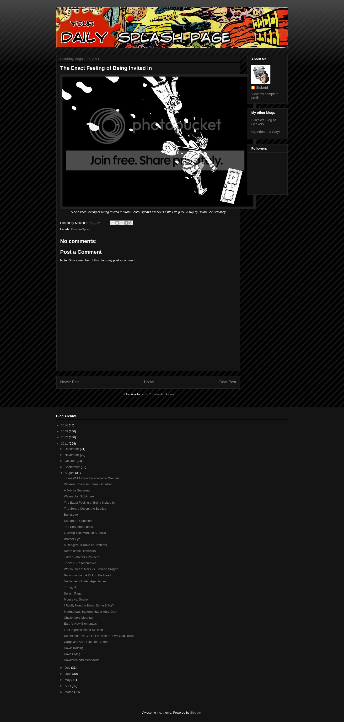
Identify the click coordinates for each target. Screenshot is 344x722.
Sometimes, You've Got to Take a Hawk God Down (99, 636)
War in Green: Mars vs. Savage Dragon (91, 569)
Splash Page (72, 593)
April (68, 686)
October (71, 461)
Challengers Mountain (79, 617)
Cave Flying (72, 654)
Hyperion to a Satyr (265, 132)
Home (149, 382)
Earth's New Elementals (80, 623)
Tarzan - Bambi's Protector (82, 557)
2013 (65, 431)
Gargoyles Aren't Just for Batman (86, 642)
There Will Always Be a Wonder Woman (91, 478)
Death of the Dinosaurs (80, 551)
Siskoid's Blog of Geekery (263, 122)
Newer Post (70, 382)
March (69, 692)
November (72, 455)
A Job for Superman (77, 490)
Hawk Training (73, 648)
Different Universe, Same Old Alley (88, 484)
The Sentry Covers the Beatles (85, 508)
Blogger (195, 712)
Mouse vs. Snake (76, 599)
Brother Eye (72, 539)
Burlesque (71, 514)
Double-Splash (81, 229)
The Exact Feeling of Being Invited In (89, 502)
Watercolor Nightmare (79, 496)
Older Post (227, 382)
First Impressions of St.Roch (83, 630)
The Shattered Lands (78, 527)
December (72, 449)
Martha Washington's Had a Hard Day (90, 611)
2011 (65, 443)
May (68, 680)
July (68, 667)
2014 (65, 425)
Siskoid (262, 87)
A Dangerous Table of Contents (85, 545)
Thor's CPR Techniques (80, 563)
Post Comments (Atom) (157, 394)
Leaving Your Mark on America (85, 533)
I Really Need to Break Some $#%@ (89, 605)
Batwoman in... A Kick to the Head (87, 575)
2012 (65, 437)
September (73, 467)
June (68, 674)
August (70, 473)
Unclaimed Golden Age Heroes (85, 581)
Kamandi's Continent (78, 521)
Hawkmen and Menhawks (81, 660)
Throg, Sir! (71, 587)
